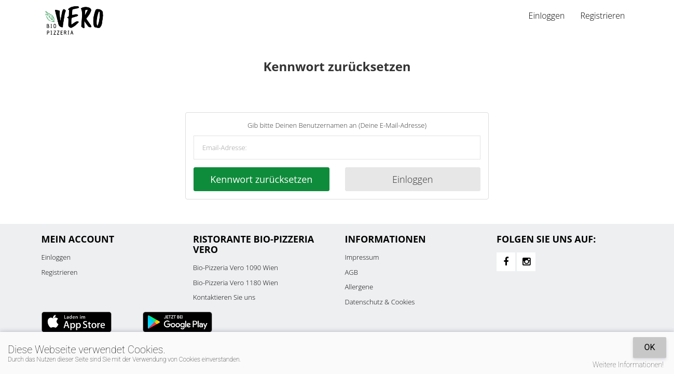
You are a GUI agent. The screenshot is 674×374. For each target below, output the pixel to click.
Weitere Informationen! (628, 364)
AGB (351, 272)
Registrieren (602, 15)
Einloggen (547, 15)
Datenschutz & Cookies (380, 301)
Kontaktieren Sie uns (224, 297)
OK (649, 347)
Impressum (362, 257)
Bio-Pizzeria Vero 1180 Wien (235, 282)
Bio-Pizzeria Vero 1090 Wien (235, 267)
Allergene (359, 286)
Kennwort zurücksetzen (261, 179)
